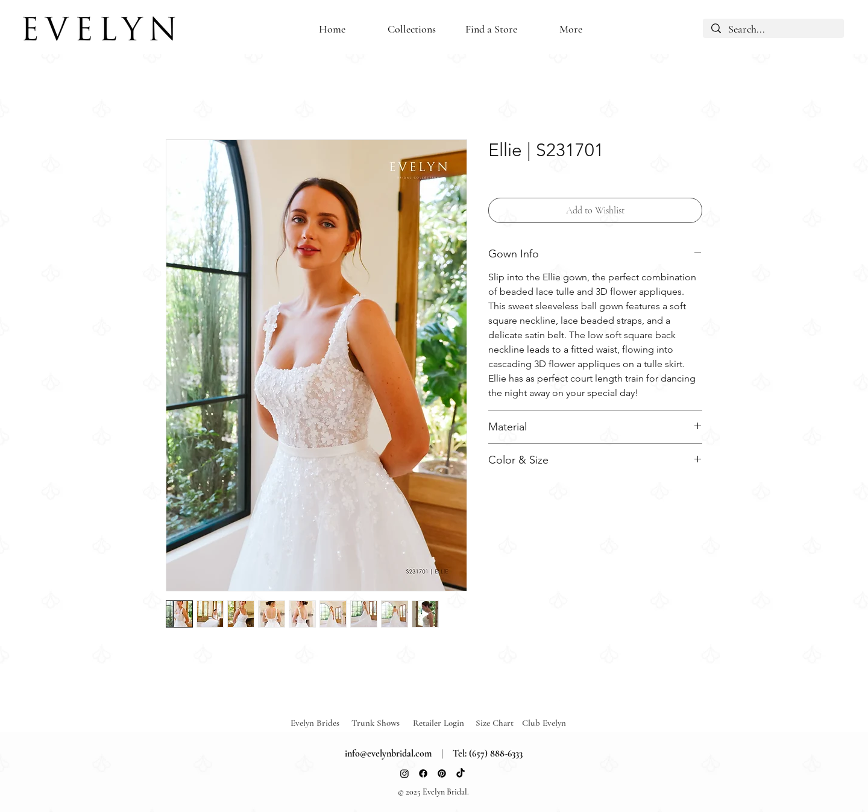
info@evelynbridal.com (388, 753)
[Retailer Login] (443, 723)
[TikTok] (460, 773)
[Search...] (773, 29)
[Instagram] (404, 773)
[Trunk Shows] (382, 723)
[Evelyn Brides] (321, 723)
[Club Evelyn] (544, 723)
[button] (491, 29)
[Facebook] (423, 773)
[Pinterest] (441, 773)
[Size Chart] (496, 723)
